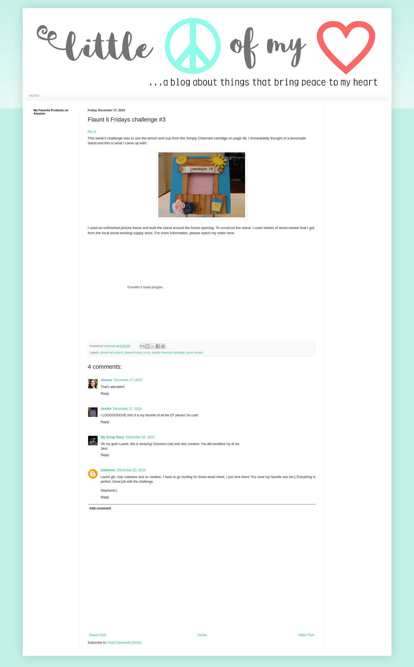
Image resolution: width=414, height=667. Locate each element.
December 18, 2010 (140, 437)
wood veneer (194, 352)
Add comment (100, 508)
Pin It (92, 132)
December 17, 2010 (128, 380)
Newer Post (97, 635)
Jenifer (106, 409)
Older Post (306, 635)
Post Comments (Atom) (125, 643)
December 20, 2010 (131, 470)
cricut (146, 352)
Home (34, 95)
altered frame (133, 352)
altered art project (111, 352)
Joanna (106, 380)
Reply (105, 393)
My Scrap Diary (112, 437)
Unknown (110, 346)
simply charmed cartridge (168, 352)
